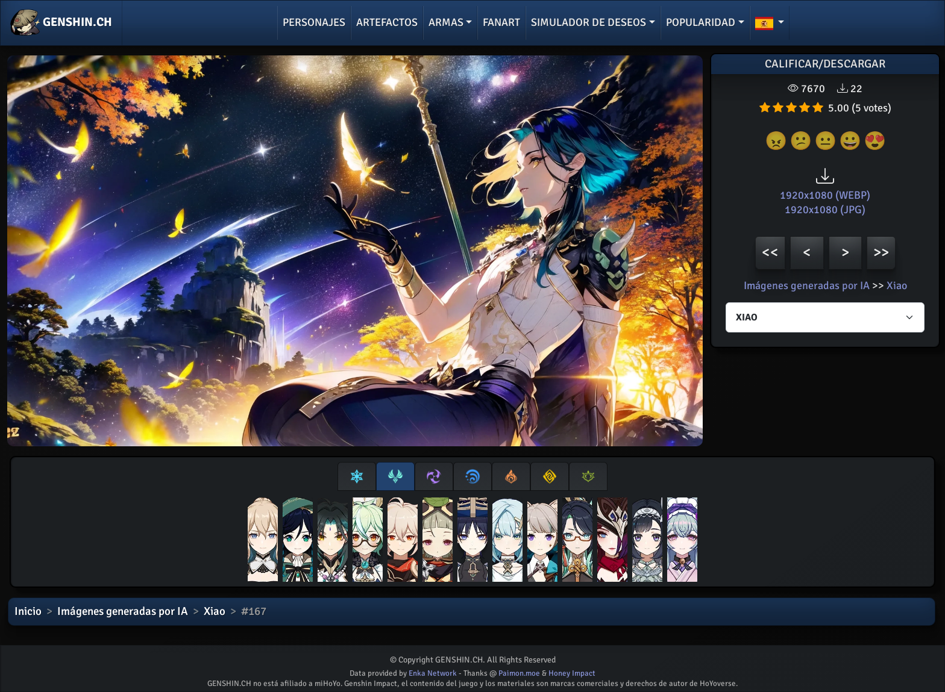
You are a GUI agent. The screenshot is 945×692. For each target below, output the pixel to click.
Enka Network (433, 673)
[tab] (357, 476)
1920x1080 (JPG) (825, 209)
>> (881, 252)
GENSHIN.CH (61, 23)
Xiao (897, 285)
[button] (770, 23)
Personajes (314, 22)
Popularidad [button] (700, 22)
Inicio (28, 611)
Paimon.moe (519, 673)
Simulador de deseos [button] (588, 22)
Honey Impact (571, 673)
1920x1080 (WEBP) (825, 195)
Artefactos (387, 22)
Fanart (501, 22)
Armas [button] (446, 22)
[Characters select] (825, 317)
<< (770, 252)
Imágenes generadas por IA (807, 285)
